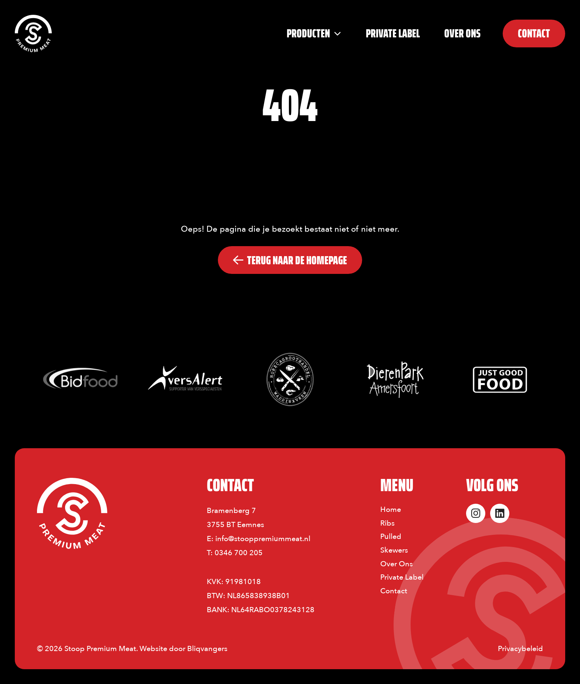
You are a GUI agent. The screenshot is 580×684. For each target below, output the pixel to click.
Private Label (402, 577)
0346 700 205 (239, 553)
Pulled (390, 537)
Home (390, 509)
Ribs (387, 523)
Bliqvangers (207, 649)
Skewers (394, 550)
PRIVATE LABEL (393, 33)
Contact (393, 591)
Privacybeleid (520, 649)
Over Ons (462, 33)
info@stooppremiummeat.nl (262, 539)
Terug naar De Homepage (290, 260)
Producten (309, 33)
